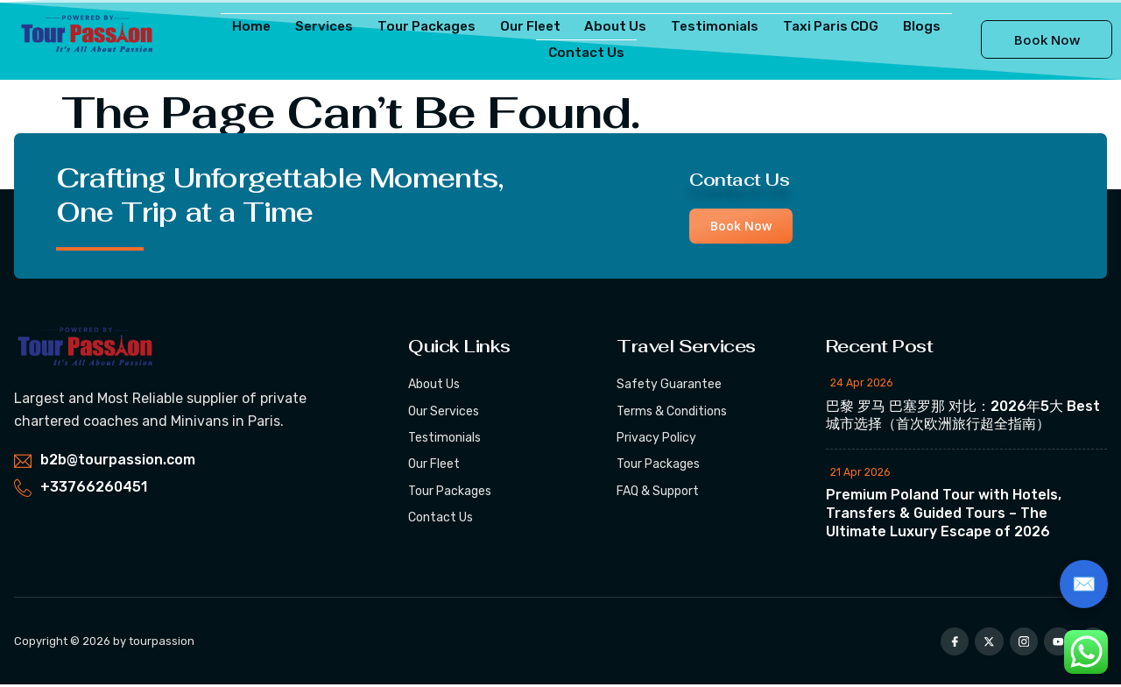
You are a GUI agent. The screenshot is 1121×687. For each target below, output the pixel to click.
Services (332, 26)
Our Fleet (534, 26)
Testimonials (709, 26)
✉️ (1084, 584)
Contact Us (586, 52)
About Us (615, 26)
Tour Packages (432, 26)
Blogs (909, 26)
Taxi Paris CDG (822, 26)
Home (265, 26)
